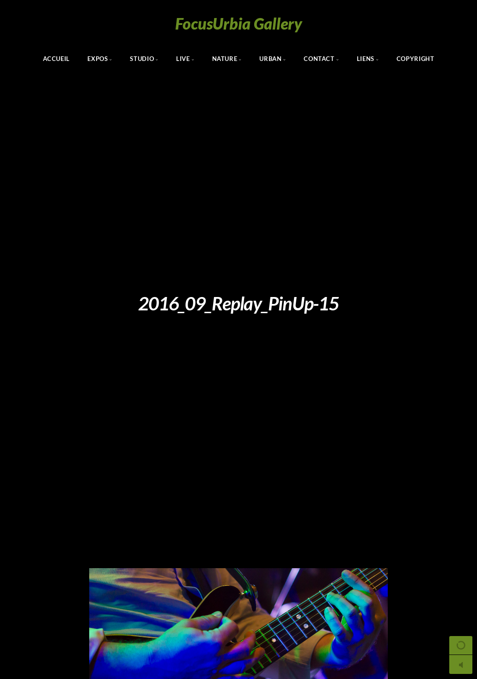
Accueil (56, 58)
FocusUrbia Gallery (238, 23)
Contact (319, 58)
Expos (97, 58)
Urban (270, 58)
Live (183, 58)
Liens (365, 58)
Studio (142, 58)
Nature (225, 58)
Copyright (415, 58)
